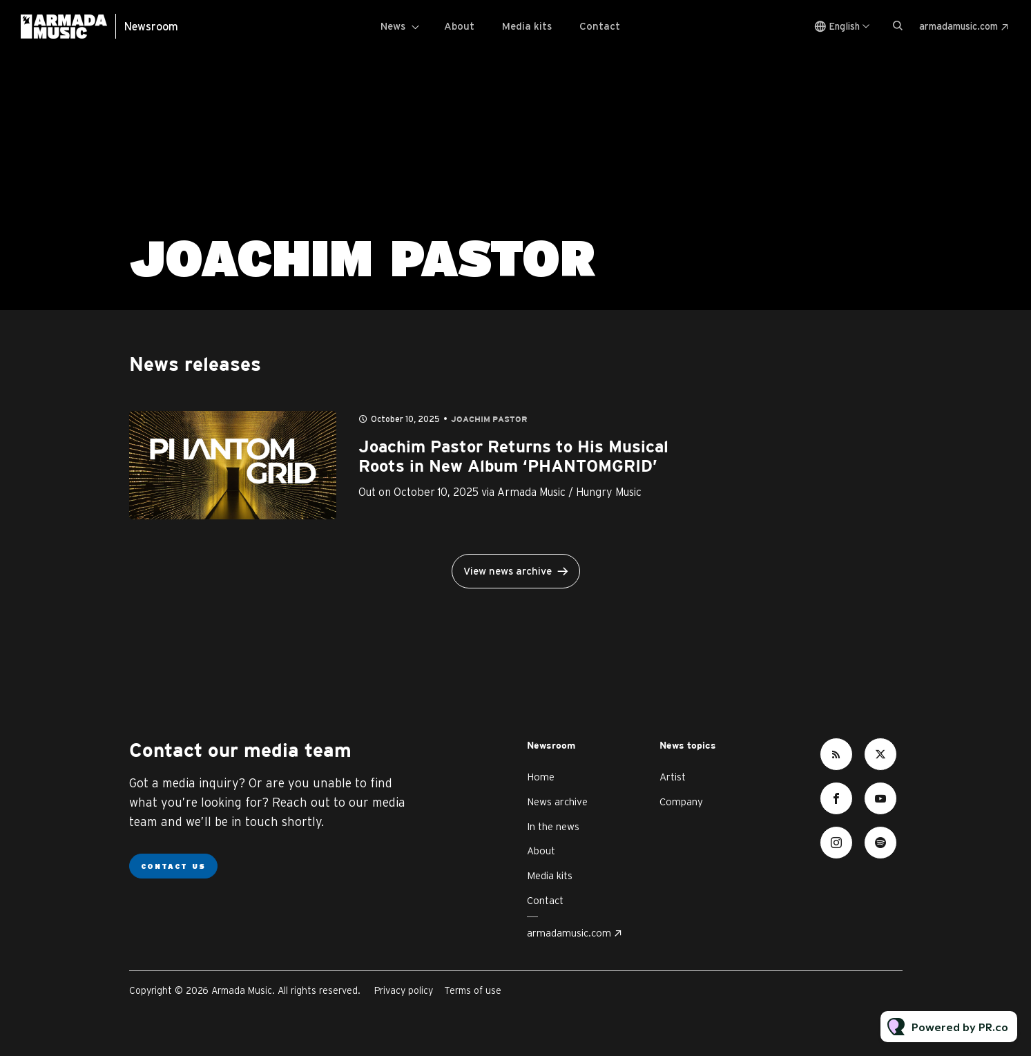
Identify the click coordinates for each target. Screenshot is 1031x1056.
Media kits (527, 26)
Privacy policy (403, 990)
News (392, 26)
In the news (553, 826)
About (459, 26)
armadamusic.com (958, 26)
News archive (557, 801)
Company (681, 801)
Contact (599, 26)
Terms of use (472, 990)
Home (541, 777)
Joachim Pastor (489, 419)
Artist (672, 777)
